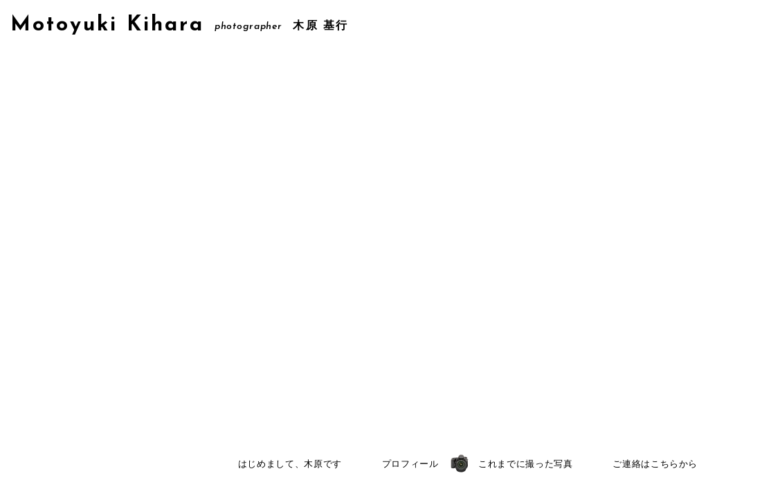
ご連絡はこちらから (655, 464)
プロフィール (410, 464)
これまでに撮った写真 (525, 464)
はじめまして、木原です (290, 464)
